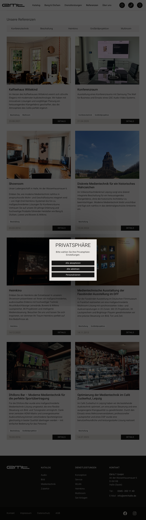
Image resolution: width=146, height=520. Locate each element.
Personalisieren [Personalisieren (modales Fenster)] (73, 274)
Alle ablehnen (73, 268)
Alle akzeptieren (73, 263)
